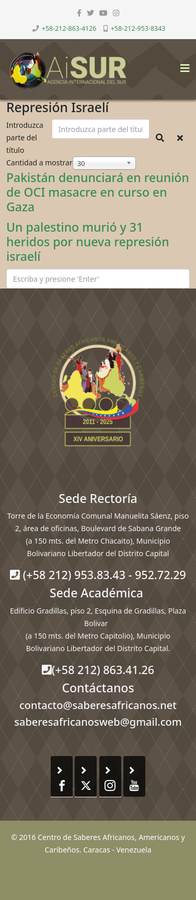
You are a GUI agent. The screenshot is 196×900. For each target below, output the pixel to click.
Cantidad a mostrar (39, 162)
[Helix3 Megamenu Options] (182, 65)
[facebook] (79, 13)
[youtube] (103, 13)
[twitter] (90, 13)
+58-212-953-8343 (138, 28)
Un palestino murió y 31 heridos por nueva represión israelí (87, 241)
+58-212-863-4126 (69, 28)
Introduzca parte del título (24, 137)
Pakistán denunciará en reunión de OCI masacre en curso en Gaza (97, 191)
